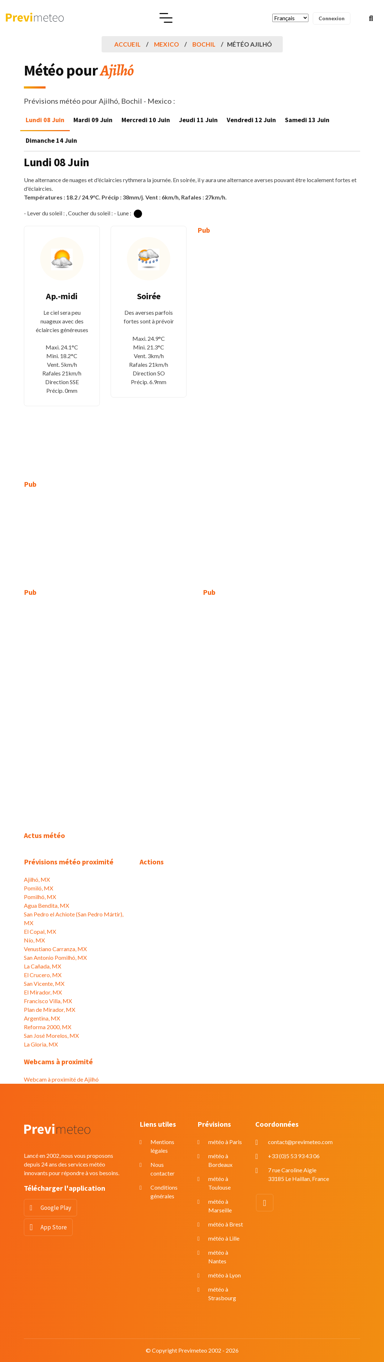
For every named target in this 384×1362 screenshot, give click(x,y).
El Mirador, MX (43, 992)
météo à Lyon (224, 1275)
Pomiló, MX (38, 888)
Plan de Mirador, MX (49, 1009)
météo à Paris (225, 1141)
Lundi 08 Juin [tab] (45, 120)
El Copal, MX (40, 931)
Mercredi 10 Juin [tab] (145, 120)
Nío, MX (34, 940)
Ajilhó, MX (37, 879)
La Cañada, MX (42, 966)
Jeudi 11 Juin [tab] (198, 120)
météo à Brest (225, 1224)
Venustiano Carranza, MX (55, 948)
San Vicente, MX (44, 983)
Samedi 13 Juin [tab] (307, 120)
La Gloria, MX (41, 1044)
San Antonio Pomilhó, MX (55, 957)
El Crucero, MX (42, 974)
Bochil (204, 44)
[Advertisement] (235, 352)
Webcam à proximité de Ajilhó (61, 1079)
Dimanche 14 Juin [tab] (51, 140)
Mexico (166, 44)
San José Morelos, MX (51, 1035)
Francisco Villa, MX (48, 1000)
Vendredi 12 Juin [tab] (251, 120)
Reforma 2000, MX (47, 1026)
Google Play (55, 1208)
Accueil (127, 44)
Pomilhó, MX (40, 896)
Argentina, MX (42, 1018)
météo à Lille (223, 1238)
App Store (53, 1227)
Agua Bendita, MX (46, 905)
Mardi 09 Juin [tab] (92, 120)
